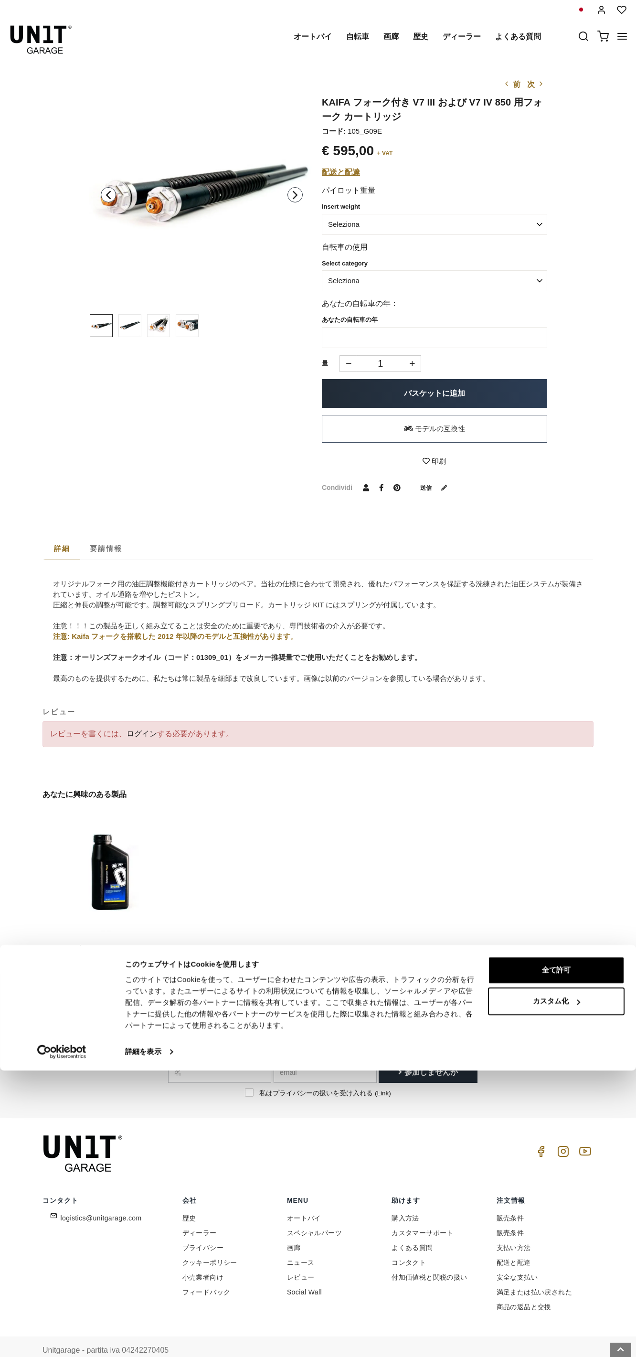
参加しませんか (427, 1054)
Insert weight (341, 206)
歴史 (420, 36)
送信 (437, 487)
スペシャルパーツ (314, 1215)
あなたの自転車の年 (350, 319)
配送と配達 (341, 172)
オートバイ (313, 36)
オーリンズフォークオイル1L (93, 930)
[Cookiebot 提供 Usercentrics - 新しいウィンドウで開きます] (62, 1338)
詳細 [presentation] (62, 548)
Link (383, 1074)
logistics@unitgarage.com (101, 1200)
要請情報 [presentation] (106, 548)
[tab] (62, 548)
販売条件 (510, 1200)
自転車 (357, 36)
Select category (345, 263)
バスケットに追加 (434, 393)
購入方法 (405, 1200)
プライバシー (202, 1229)
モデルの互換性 (434, 428)
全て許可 (556, 1256)
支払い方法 (514, 1229)
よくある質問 (518, 36)
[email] (325, 1053)
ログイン (142, 734)
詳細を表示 (143, 1338)
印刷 (434, 461)
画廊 (391, 36)
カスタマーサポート (423, 1215)
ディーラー (462, 36)
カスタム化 (556, 1287)
